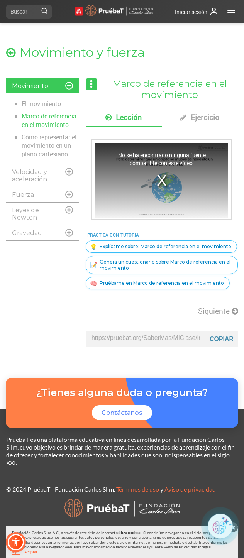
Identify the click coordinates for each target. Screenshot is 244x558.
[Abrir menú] (231, 11)
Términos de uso (137, 489)
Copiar (222, 339)
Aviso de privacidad (190, 489)
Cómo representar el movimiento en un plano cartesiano (49, 145)
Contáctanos (122, 412)
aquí (16, 552)
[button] (16, 542)
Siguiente (218, 311)
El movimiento (41, 104)
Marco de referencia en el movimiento (49, 120)
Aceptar (30, 552)
